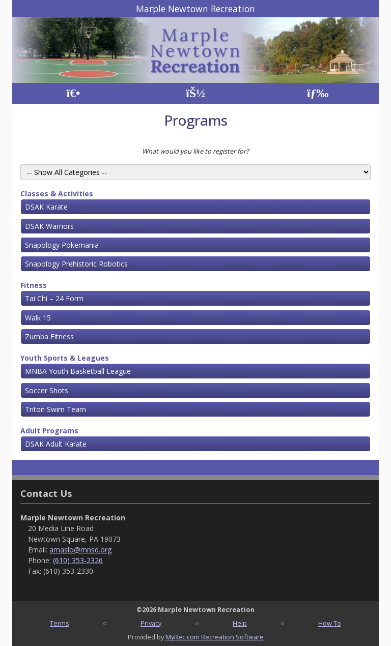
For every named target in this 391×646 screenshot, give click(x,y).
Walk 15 (38, 317)
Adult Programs (49, 430)
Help (240, 623)
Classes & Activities (56, 193)
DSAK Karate (46, 207)
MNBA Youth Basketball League (78, 371)
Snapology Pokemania (62, 245)
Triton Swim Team (55, 409)
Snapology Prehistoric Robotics (76, 264)
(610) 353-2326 (78, 560)
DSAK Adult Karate (56, 444)
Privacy (151, 623)
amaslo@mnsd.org (80, 549)
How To (329, 623)
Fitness (33, 285)
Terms (59, 623)
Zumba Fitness (49, 336)
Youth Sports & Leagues (64, 358)
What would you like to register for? (195, 151)
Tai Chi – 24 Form (54, 298)
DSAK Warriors (49, 226)
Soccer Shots (46, 390)
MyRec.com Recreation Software (214, 636)
